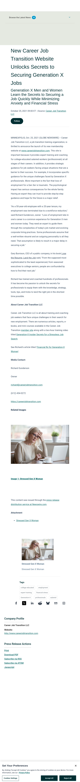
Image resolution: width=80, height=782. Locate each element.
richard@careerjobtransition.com (27, 385)
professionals (40, 598)
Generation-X (26, 598)
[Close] (76, 769)
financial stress (42, 593)
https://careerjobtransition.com (26, 401)
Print (6, 650)
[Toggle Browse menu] (70, 17)
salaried (53, 598)
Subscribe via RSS (13, 659)
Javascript (9, 667)
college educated (27, 588)
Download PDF (11, 654)
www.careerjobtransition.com (35, 150)
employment (43, 588)
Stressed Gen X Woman (27, 520)
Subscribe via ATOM (14, 663)
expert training (26, 593)
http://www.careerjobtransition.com (21, 633)
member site (27, 330)
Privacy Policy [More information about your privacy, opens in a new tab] (24, 776)
